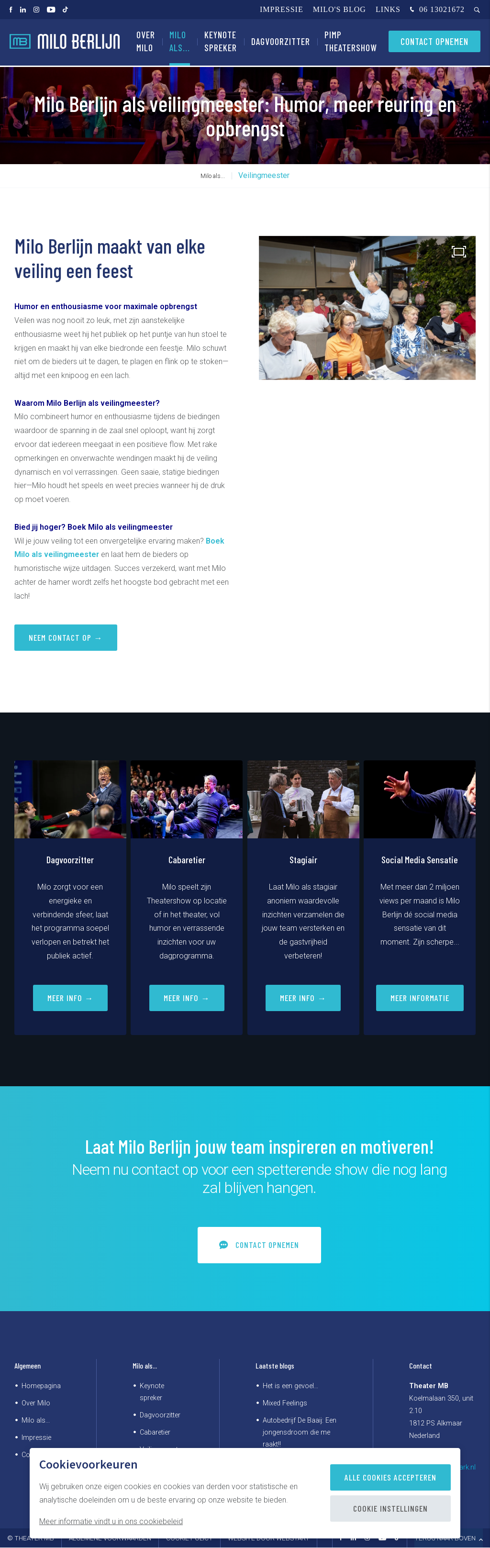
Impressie (281, 9)
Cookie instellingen (390, 1508)
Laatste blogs (275, 1365)
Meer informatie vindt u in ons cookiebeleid (111, 1521)
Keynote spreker (220, 43)
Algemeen (27, 1365)
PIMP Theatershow (350, 43)
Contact (420, 1365)
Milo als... (179, 43)
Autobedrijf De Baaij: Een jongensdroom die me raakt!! (299, 1432)
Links (388, 9)
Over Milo (145, 43)
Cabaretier (155, 1432)
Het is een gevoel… (290, 1386)
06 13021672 (436, 10)
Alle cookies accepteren (390, 1477)
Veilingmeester (264, 175)
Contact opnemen (434, 42)
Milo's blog (339, 9)
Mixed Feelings (285, 1403)
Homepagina (41, 1386)
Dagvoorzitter (280, 42)
